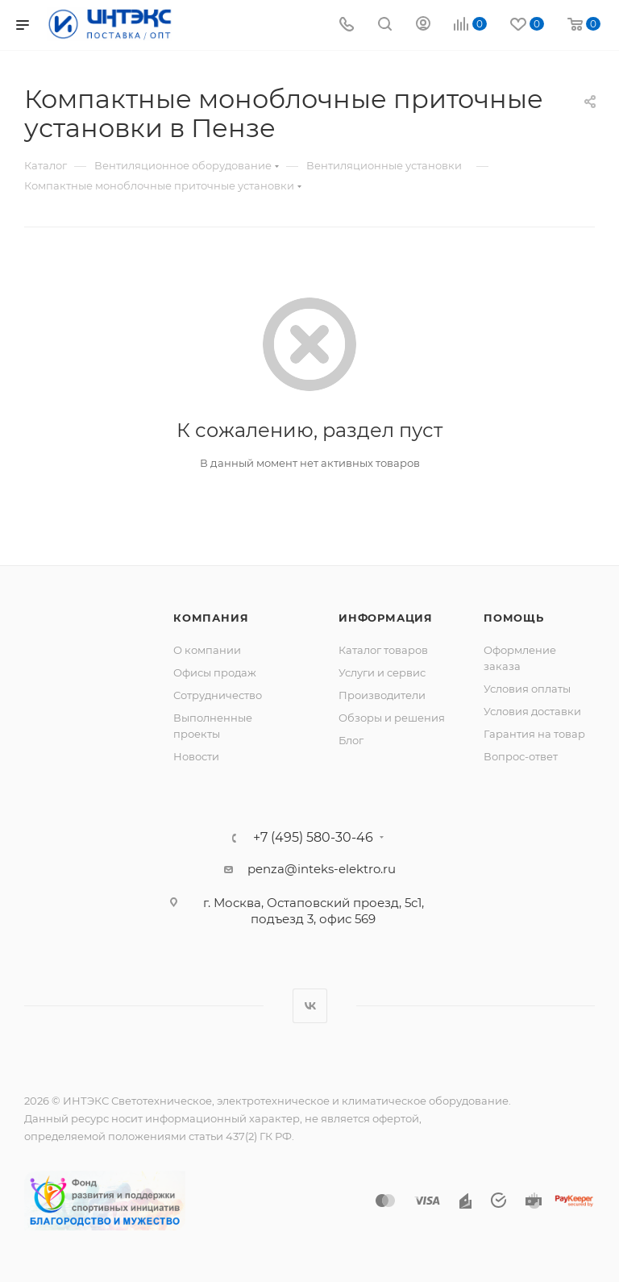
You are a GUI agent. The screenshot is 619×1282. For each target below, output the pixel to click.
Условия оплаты (527, 688)
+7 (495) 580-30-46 (313, 837)
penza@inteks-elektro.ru (321, 868)
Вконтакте (310, 1006)
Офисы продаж (214, 672)
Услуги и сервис (382, 672)
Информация (386, 617)
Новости (196, 756)
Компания (210, 617)
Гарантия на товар (534, 733)
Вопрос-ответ (521, 756)
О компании (207, 649)
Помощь (514, 617)
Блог (351, 740)
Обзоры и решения (392, 717)
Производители (382, 695)
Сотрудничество (217, 695)
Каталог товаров (383, 649)
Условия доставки (532, 711)
